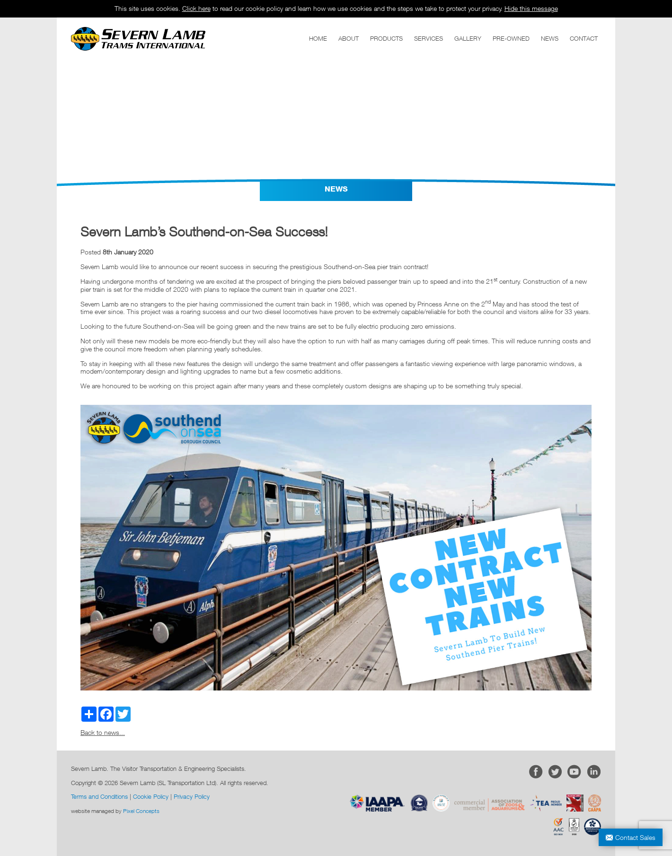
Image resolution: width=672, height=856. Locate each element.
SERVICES (428, 38)
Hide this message (531, 8)
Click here (196, 8)
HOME (318, 38)
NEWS (549, 38)
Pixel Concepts (141, 810)
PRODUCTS (386, 38)
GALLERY (467, 38)
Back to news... (102, 732)
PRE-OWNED (511, 38)
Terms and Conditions (99, 796)
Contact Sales (635, 837)
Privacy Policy (192, 796)
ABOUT (348, 38)
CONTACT (584, 38)
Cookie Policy (150, 796)
